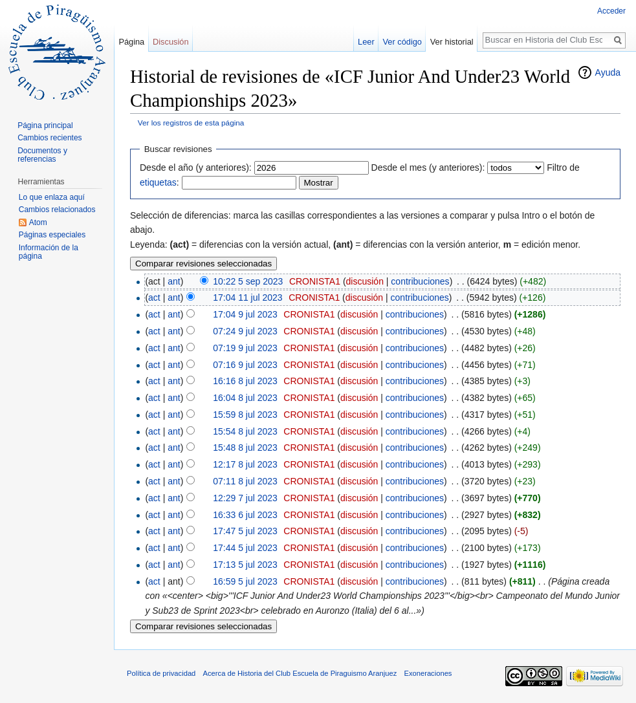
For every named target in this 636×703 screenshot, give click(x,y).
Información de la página (48, 252)
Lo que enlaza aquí (52, 197)
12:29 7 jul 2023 (245, 498)
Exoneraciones (428, 673)
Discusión (170, 42)
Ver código (402, 42)
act (154, 297)
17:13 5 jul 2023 (245, 564)
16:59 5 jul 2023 (245, 581)
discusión (365, 281)
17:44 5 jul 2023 (245, 548)
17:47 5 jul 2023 (245, 531)
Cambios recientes (49, 137)
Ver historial (452, 42)
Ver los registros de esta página (191, 122)
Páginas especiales (52, 234)
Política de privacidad (161, 673)
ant (174, 281)
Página (131, 42)
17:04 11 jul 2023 (247, 297)
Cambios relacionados (57, 209)
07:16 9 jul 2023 (245, 365)
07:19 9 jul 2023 (245, 348)
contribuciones (420, 281)
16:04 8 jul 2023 (245, 398)
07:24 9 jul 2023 (245, 331)
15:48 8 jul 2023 (245, 447)
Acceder (611, 11)
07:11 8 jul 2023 (245, 481)
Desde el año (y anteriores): (196, 167)
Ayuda (607, 72)
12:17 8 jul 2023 (245, 464)
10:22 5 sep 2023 (248, 281)
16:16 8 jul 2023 (245, 381)
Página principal (44, 125)
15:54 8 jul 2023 (245, 431)
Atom (38, 222)
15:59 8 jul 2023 (245, 414)
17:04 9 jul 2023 (245, 314)
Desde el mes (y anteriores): (428, 167)
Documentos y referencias (42, 155)
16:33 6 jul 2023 (245, 515)
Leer (366, 42)
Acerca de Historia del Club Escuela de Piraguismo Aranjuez (300, 673)
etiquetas (158, 182)
